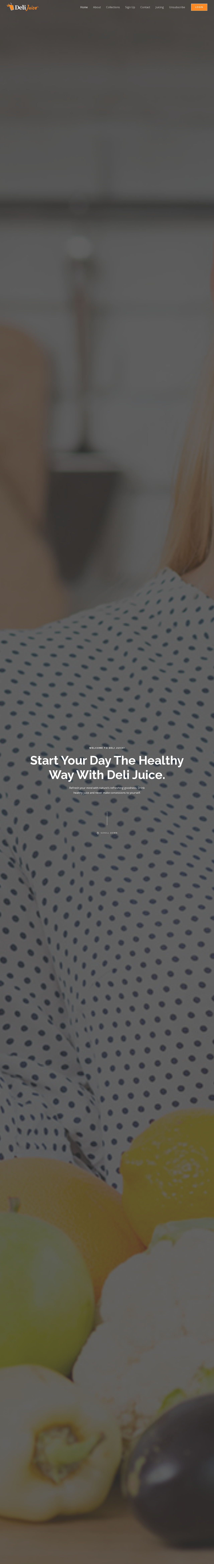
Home (84, 7)
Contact (145, 7)
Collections (113, 7)
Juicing (159, 7)
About (97, 7)
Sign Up (130, 7)
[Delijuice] (22, 7)
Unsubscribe (177, 7)
